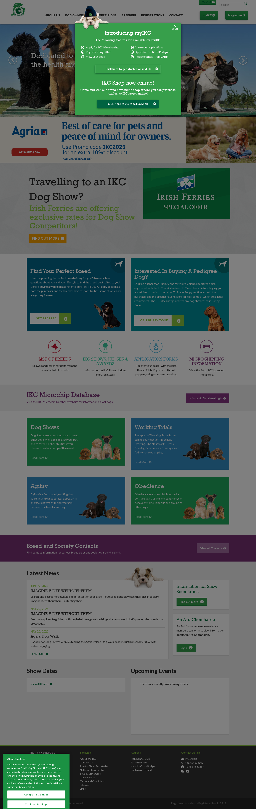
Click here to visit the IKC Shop (132, 103)
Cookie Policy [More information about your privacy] (26, 804)
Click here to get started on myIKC (130, 68)
